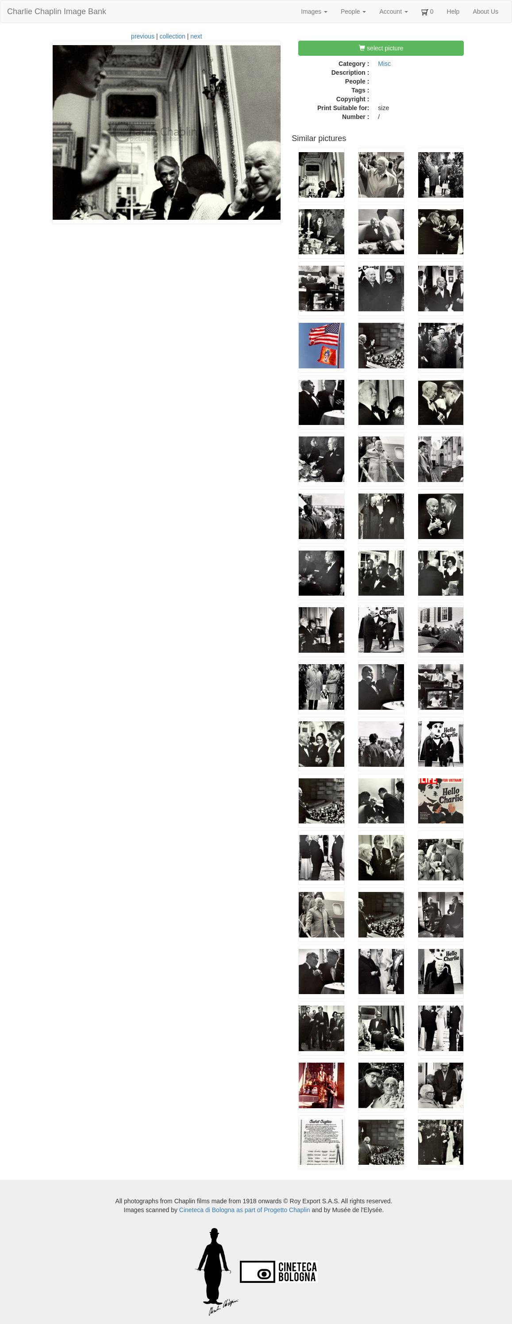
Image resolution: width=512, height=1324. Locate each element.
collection (172, 36)
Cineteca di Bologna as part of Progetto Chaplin (244, 1209)
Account (393, 11)
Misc (384, 63)
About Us (485, 11)
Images (314, 11)
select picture (381, 48)
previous (142, 36)
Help (453, 11)
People (353, 11)
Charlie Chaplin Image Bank (56, 11)
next (196, 36)
